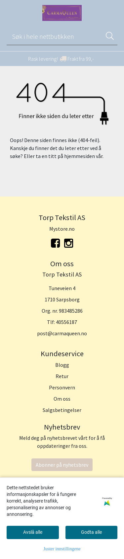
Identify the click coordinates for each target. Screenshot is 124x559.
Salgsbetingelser (62, 410)
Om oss (62, 398)
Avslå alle (32, 532)
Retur (62, 376)
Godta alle (91, 532)
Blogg (62, 364)
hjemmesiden (79, 156)
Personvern (62, 387)
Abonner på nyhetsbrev (62, 464)
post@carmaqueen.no (62, 333)
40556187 (66, 322)
